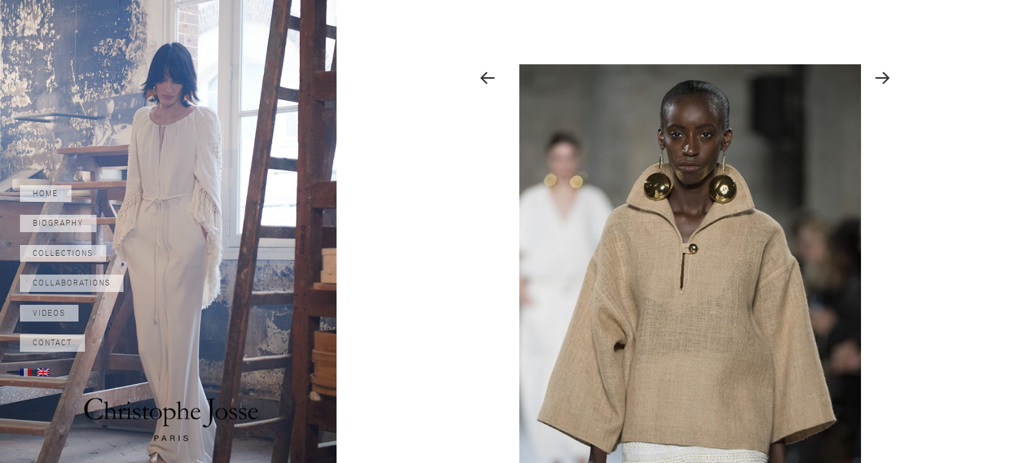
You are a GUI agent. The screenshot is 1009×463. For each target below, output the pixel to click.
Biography (58, 223)
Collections (63, 253)
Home (46, 193)
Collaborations (72, 283)
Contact (52, 343)
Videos (49, 313)
